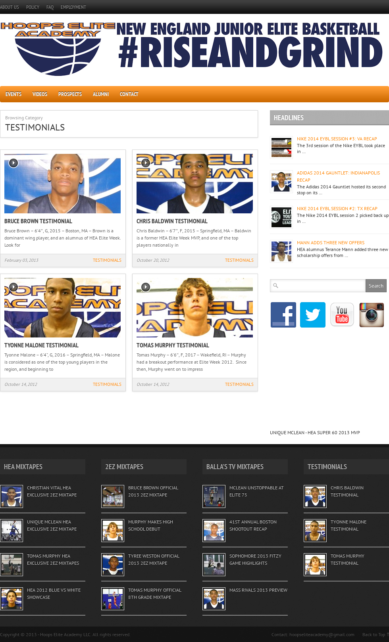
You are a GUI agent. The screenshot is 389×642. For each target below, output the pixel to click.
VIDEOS (40, 94)
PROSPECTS (70, 94)
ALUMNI (101, 94)
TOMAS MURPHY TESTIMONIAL (173, 345)
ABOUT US (9, 7)
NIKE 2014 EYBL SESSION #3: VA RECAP (337, 139)
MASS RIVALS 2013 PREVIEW (258, 590)
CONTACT (129, 94)
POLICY (32, 7)
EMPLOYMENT (73, 7)
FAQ (50, 7)
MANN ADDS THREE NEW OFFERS (330, 242)
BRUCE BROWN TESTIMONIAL (38, 221)
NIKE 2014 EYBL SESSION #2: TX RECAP (337, 208)
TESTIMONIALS (107, 260)
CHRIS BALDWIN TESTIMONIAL (172, 221)
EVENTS (13, 94)
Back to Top (373, 634)
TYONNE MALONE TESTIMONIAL (41, 345)
